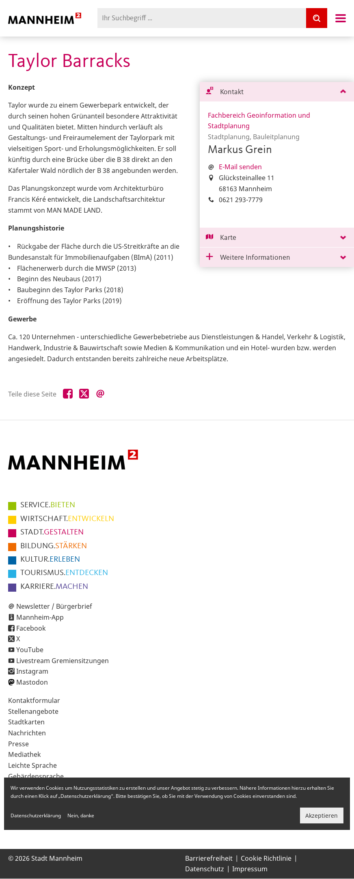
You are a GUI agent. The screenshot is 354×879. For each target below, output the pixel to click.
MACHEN (54, 587)
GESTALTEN (52, 532)
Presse (18, 743)
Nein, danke (80, 815)
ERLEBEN (50, 560)
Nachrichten (27, 732)
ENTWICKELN (67, 519)
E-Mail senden (240, 166)
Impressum (250, 868)
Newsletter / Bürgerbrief (54, 606)
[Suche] (316, 18)
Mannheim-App (40, 617)
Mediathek (24, 754)
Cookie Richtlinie (266, 858)
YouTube (29, 649)
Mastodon (32, 682)
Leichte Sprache (32, 765)
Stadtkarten (26, 721)
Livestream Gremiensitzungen (62, 660)
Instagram (32, 671)
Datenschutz (204, 868)
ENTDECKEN (64, 573)
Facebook (31, 628)
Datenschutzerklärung (36, 815)
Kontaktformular (34, 700)
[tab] (277, 92)
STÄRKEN (53, 546)
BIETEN (47, 505)
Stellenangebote (33, 711)
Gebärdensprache (36, 776)
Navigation (340, 18)
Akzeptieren (321, 815)
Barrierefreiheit (209, 858)
